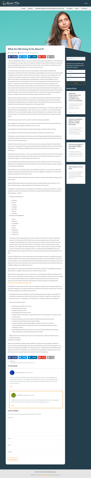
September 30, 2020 (28, 372)
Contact (84, 8)
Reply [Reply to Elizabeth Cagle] (11, 386)
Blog (77, 8)
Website (10, 451)
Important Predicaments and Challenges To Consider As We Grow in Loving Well (75, 96)
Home (23, 8)
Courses (70, 8)
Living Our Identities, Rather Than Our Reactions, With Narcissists (76, 121)
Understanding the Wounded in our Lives (49, 8)
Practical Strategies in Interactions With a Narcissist (76, 146)
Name (9, 438)
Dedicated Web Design (46, 475)
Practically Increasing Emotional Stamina (19, 283)
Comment (10, 417)
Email (9, 445)
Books (30, 8)
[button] (13, 56)
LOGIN (85, 3)
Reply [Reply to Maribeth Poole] (12, 405)
